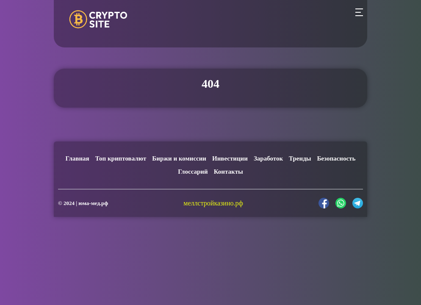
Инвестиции (230, 158)
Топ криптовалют (121, 158)
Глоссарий (193, 171)
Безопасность (336, 158)
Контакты (228, 171)
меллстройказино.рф (213, 203)
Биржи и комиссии (179, 158)
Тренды (300, 158)
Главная (77, 158)
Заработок (268, 158)
